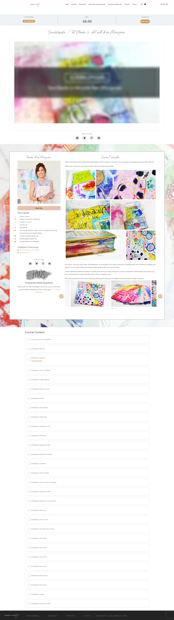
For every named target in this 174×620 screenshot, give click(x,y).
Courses (73, 4)
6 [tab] (116, 309)
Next (160, 296)
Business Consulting (115, 4)
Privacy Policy (52, 616)
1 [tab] (107, 309)
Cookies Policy (70, 616)
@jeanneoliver (24, 253)
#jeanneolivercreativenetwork (29, 250)
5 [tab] (114, 309)
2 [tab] (108, 309)
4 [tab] (112, 309)
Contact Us (87, 616)
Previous (61, 296)
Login (134, 4)
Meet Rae (39, 208)
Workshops (82, 4)
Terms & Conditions (33, 616)
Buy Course (145, 21)
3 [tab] (110, 309)
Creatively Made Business (97, 4)
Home (67, 4)
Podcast (127, 4)
